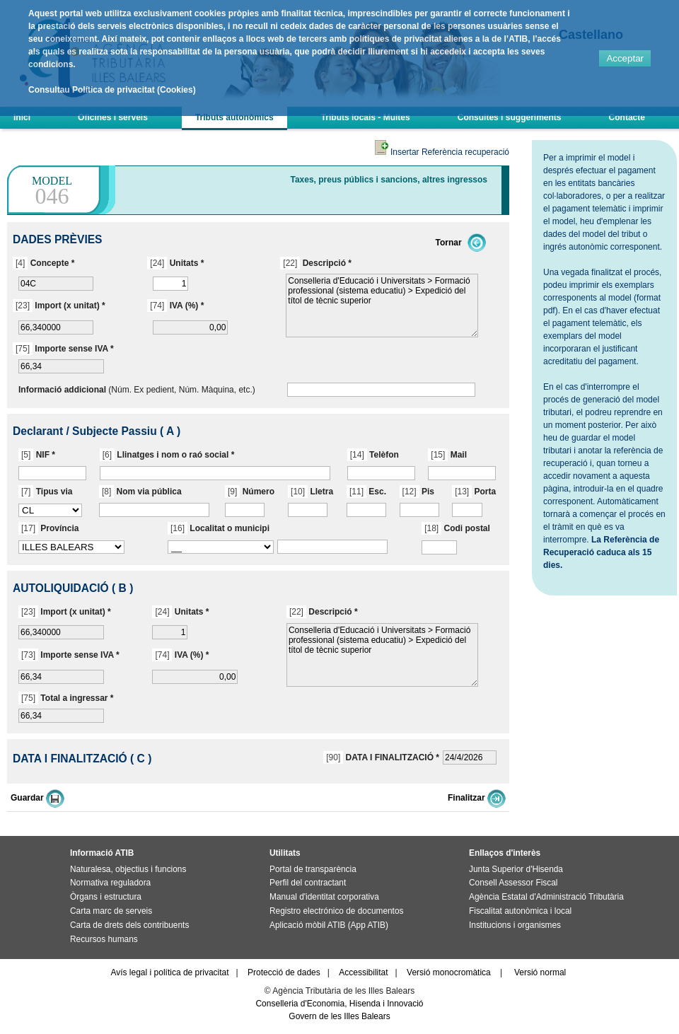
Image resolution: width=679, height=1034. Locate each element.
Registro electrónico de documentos (336, 911)
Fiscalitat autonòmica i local (520, 911)
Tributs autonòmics (234, 117)
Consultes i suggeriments (510, 117)
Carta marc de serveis (111, 911)
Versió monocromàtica (449, 972)
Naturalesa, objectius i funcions (128, 869)
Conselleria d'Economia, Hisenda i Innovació (339, 1004)
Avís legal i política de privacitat (169, 972)
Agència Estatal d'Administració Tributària (546, 897)
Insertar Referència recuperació (442, 152)
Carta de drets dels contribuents (129, 925)
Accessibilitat (363, 972)
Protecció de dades (284, 972)
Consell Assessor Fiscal (513, 883)
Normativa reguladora (110, 883)
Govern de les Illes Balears (339, 1016)
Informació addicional (62, 390)
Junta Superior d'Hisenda (516, 869)
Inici (21, 117)
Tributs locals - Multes (365, 117)
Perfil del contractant (307, 883)
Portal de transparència (312, 869)
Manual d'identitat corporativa (324, 897)
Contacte (627, 117)
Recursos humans (104, 939)
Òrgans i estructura (105, 897)
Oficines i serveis (113, 117)
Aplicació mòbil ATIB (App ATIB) (328, 925)
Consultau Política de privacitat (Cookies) (112, 90)
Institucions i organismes (515, 925)
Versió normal (540, 972)
